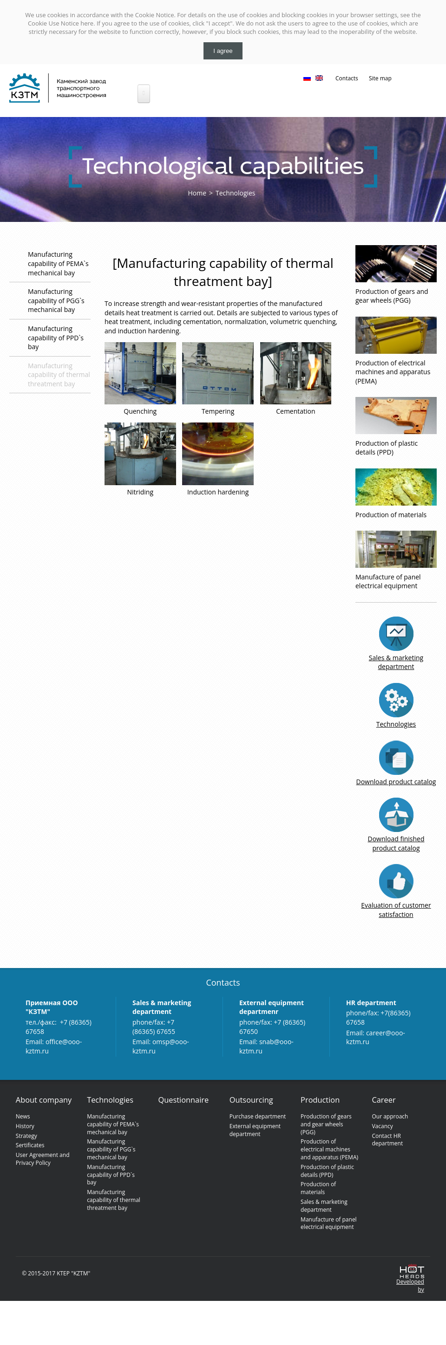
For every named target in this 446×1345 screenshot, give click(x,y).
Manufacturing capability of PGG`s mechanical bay (56, 300)
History (25, 1126)
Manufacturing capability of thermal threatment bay (59, 374)
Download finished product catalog (395, 843)
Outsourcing (251, 1100)
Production (320, 1100)
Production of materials (390, 514)
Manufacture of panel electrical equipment (388, 581)
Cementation (295, 411)
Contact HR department (387, 1140)
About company (44, 1100)
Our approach (390, 1116)
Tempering (218, 411)
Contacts (346, 78)
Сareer (383, 1100)
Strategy (26, 1136)
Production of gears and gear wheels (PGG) (391, 296)
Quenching (140, 411)
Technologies (236, 192)
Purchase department (258, 1116)
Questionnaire (183, 1100)
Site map (380, 78)
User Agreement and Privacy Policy (43, 1159)
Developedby (410, 1285)
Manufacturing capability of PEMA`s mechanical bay (58, 263)
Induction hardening (218, 491)
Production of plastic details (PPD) (386, 448)
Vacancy (382, 1126)
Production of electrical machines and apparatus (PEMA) (392, 371)
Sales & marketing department (396, 662)
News (23, 1116)
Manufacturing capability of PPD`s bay (56, 337)
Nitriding (140, 491)
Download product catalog (396, 781)
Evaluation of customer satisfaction (396, 910)
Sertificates (30, 1145)
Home (197, 192)
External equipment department (255, 1130)
